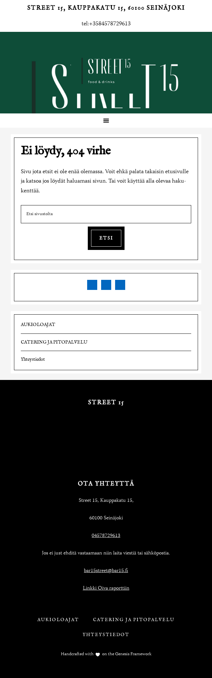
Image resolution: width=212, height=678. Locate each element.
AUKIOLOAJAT (38, 325)
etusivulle (177, 172)
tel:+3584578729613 (106, 24)
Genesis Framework (133, 654)
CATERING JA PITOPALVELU (54, 342)
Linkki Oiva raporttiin (106, 588)
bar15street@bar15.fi (106, 571)
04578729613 (106, 536)
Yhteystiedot (33, 359)
